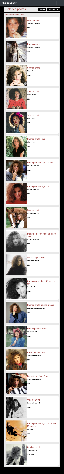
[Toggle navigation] (59, 3)
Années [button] (42, 9)
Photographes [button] (53, 9)
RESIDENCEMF (9, 3)
